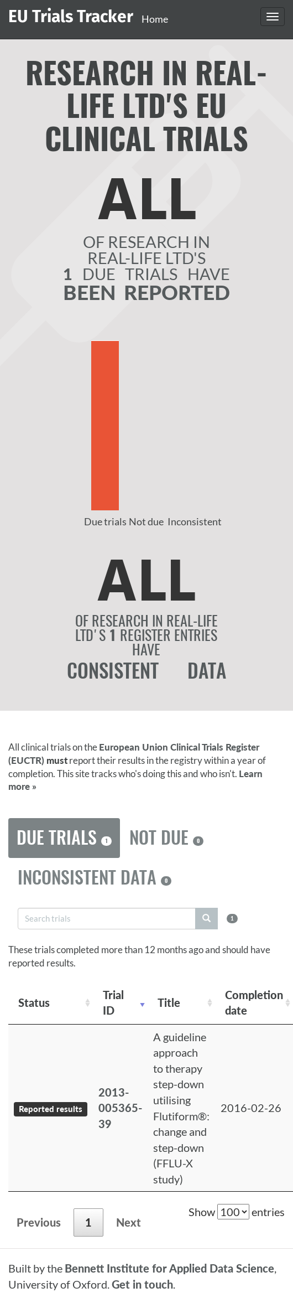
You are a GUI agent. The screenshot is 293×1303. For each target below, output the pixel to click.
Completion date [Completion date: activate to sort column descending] (254, 1002)
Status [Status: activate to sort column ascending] (34, 1002)
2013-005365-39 (120, 1107)
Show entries (237, 1211)
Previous (39, 1222)
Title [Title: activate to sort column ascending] (169, 1002)
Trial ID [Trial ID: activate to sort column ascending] (113, 1002)
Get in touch (142, 1284)
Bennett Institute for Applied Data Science (169, 1268)
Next (128, 1222)
